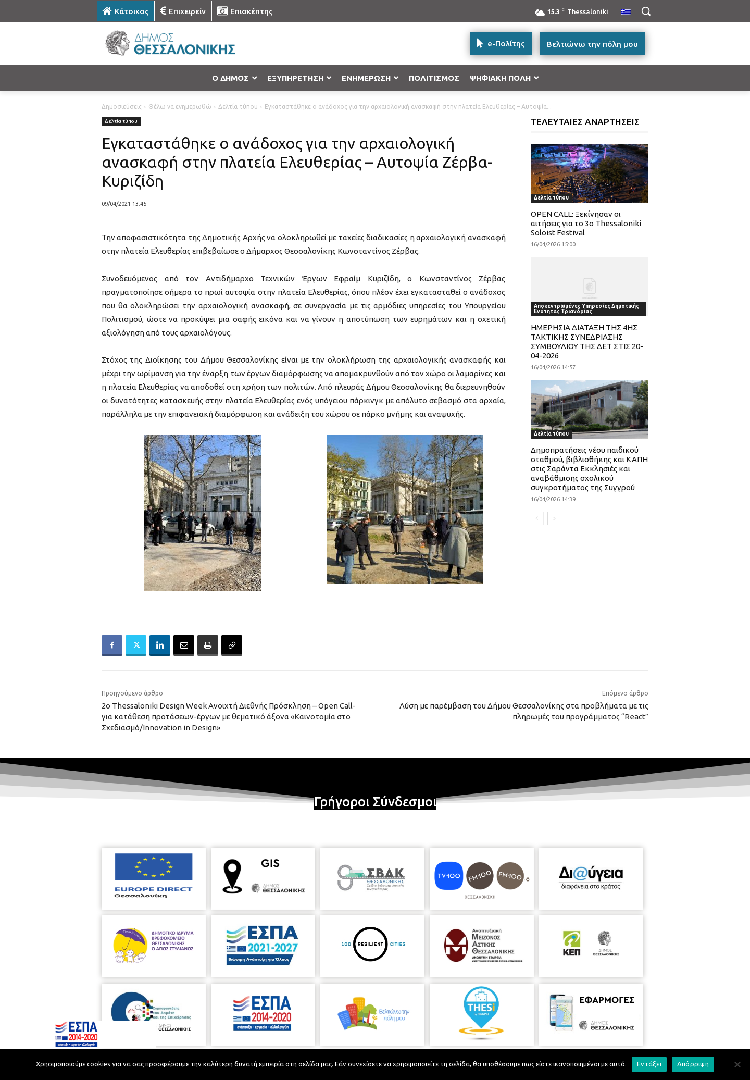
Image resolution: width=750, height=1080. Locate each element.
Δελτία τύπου (238, 106)
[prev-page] (537, 518)
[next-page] (553, 518)
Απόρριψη (693, 1063)
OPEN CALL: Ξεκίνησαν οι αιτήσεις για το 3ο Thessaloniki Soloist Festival (586, 223)
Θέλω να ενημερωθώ (179, 106)
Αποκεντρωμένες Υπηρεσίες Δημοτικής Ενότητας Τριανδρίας (586, 308)
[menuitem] (626, 12)
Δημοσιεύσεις (122, 106)
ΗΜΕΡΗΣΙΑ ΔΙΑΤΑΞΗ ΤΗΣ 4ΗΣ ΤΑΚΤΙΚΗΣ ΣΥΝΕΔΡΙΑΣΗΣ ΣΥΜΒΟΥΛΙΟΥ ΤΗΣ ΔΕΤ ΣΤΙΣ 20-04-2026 (587, 341)
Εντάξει (649, 1063)
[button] (646, 11)
